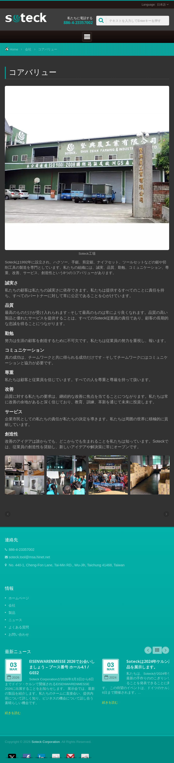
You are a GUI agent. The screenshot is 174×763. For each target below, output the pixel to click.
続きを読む (13, 713)
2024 (110, 677)
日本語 (161, 4)
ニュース (15, 620)
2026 (13, 677)
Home (14, 49)
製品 (12, 613)
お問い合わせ (19, 634)
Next (165, 650)
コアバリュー (47, 49)
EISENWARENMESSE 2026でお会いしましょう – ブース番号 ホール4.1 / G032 (62, 667)
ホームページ (19, 598)
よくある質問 (19, 627)
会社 (28, 49)
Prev (148, 650)
